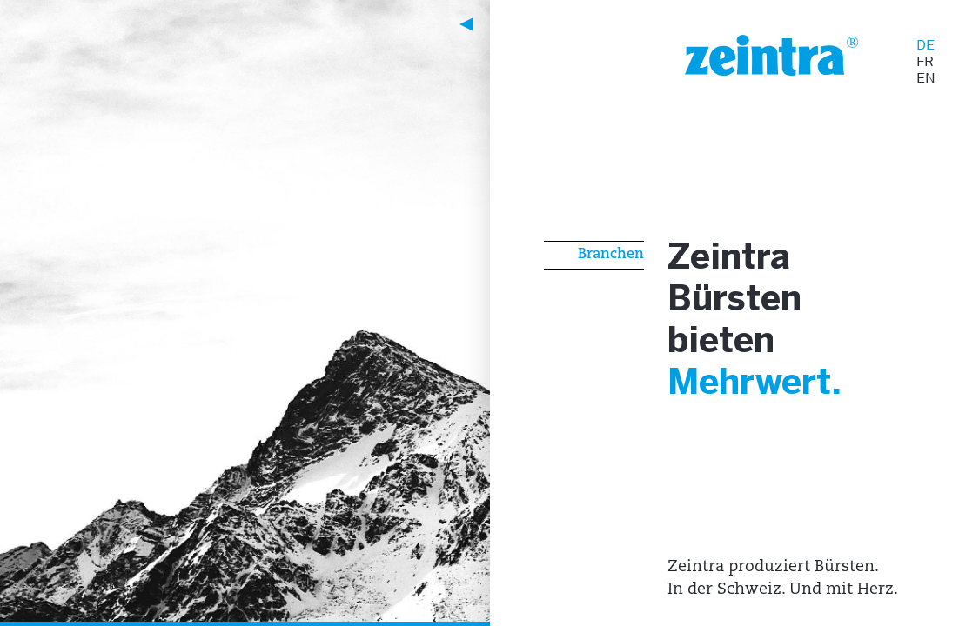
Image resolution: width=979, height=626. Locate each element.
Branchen (611, 255)
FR (925, 61)
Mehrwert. (768, 393)
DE (925, 45)
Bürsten (746, 304)
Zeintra (738, 260)
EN (925, 78)
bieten (729, 349)
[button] (221, 24)
